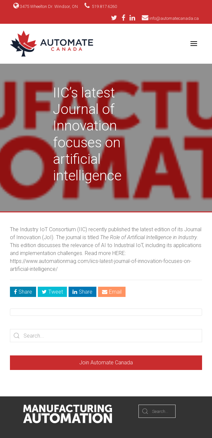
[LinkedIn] (132, 18)
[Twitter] (116, 18)
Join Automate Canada (106, 362)
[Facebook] (125, 18)
